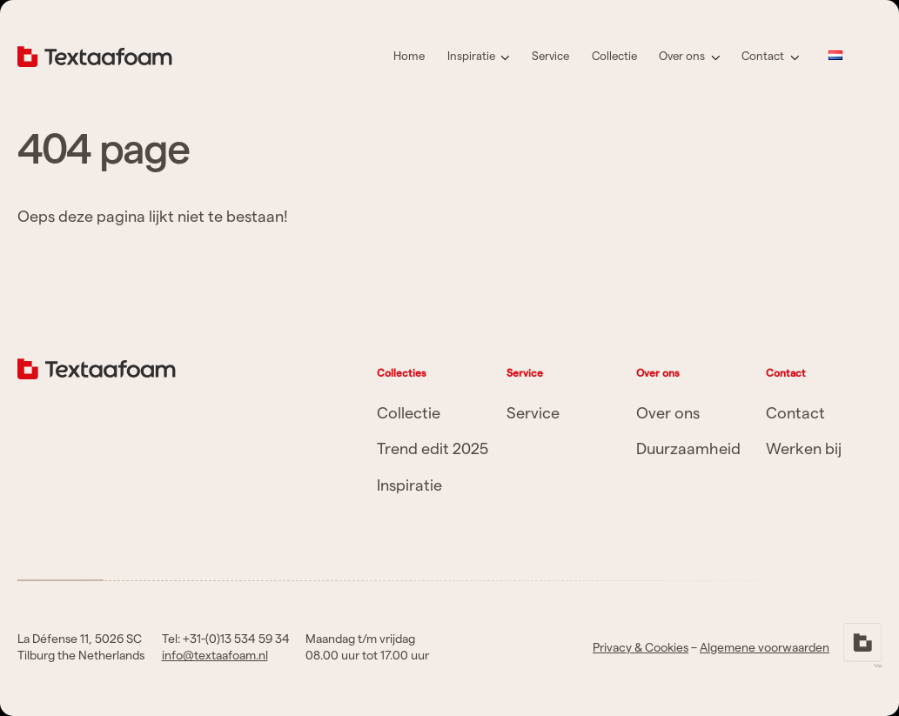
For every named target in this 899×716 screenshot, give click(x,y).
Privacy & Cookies (640, 648)
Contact (762, 56)
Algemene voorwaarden (764, 648)
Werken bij (804, 449)
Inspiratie (471, 56)
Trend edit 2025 (432, 449)
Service (550, 56)
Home (409, 56)
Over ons (682, 56)
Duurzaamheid (688, 449)
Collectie (614, 56)
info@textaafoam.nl (215, 656)
